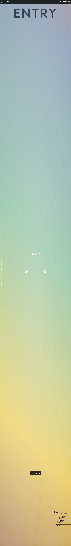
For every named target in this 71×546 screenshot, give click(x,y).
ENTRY (63, 2)
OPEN (35, 473)
